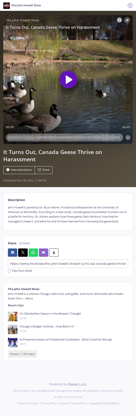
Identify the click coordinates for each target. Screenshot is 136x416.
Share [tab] (12, 243)
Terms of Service (27, 403)
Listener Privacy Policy (73, 403)
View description (19, 170)
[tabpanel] (68, 214)
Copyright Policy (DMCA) (104, 403)
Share (44, 170)
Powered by (68, 384)
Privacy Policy (48, 403)
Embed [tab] (24, 243)
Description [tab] (16, 200)
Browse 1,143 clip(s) (22, 354)
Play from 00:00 (20, 271)
